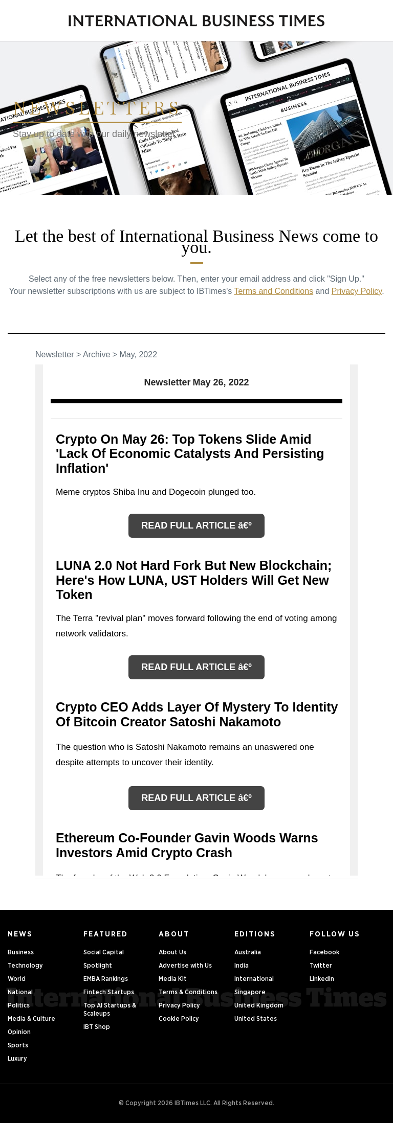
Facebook (324, 952)
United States (255, 1019)
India (241, 965)
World (17, 979)
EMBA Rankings (105, 979)
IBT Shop (96, 1027)
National (20, 992)
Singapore (250, 992)
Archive (96, 354)
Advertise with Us (185, 965)
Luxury (17, 1059)
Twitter (321, 965)
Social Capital (103, 952)
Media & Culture (31, 1019)
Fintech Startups (108, 992)
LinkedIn (322, 979)
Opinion (19, 1032)
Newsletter (54, 354)
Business (21, 952)
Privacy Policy (357, 291)
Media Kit (173, 979)
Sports (18, 1045)
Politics (19, 1005)
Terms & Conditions (188, 992)
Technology (25, 965)
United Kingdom (258, 1005)
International (254, 979)
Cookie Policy (179, 1019)
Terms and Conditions (273, 291)
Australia (247, 952)
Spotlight (97, 965)
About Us (172, 952)
